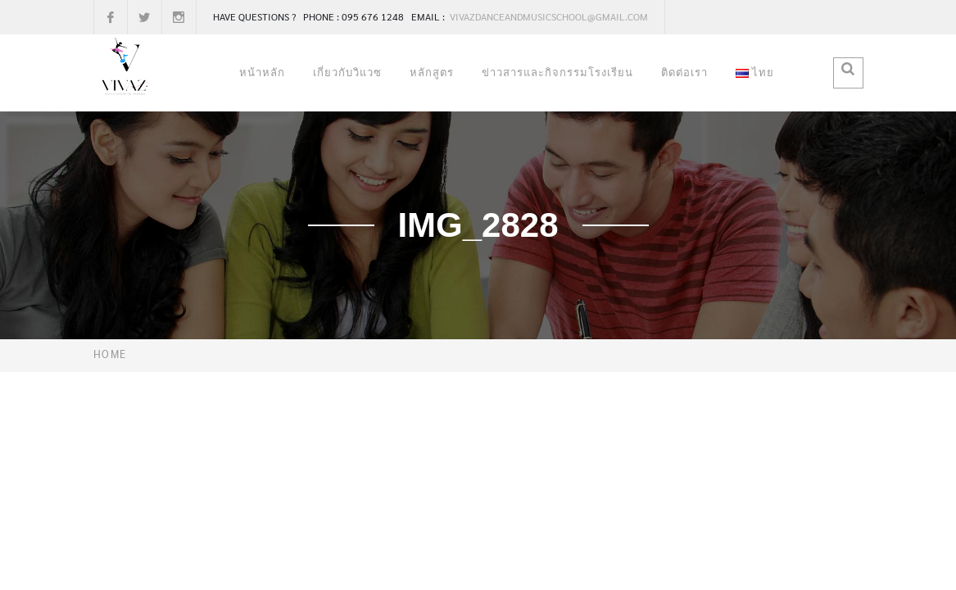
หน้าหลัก (262, 72)
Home (110, 354)
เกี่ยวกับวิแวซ (347, 72)
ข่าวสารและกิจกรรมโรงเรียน (557, 72)
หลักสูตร (432, 72)
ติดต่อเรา (684, 72)
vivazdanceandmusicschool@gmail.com (547, 16)
